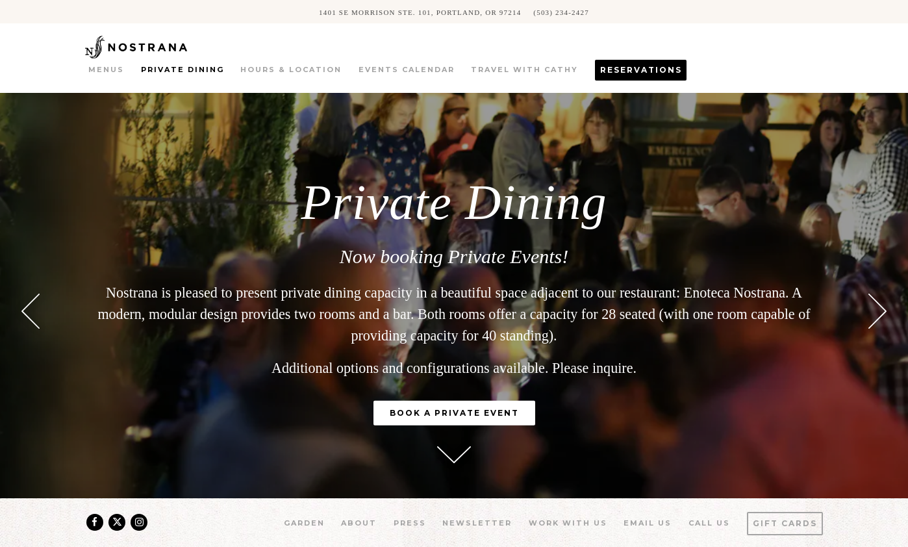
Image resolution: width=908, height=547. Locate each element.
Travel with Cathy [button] (524, 69)
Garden (304, 523)
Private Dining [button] (182, 69)
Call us (709, 523)
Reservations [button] (641, 70)
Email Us (648, 523)
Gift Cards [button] (785, 523)
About (359, 523)
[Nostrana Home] (154, 45)
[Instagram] (139, 522)
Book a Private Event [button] (454, 413)
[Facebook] (94, 522)
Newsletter (477, 523)
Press (410, 523)
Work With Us (568, 523)
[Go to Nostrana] (420, 12)
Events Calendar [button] (407, 69)
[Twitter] (116, 522)
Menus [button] (106, 69)
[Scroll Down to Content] (454, 455)
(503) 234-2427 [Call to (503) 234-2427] (561, 11)
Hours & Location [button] (291, 69)
